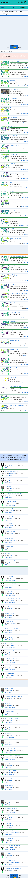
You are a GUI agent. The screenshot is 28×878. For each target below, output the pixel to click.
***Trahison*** (10, 479)
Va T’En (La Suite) (14, 275)
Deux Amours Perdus (15, 396)
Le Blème (9, 621)
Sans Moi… (13, 163)
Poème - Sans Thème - (10, 505)
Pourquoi (9, 785)
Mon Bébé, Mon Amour (12, 718)
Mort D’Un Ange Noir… (16, 136)
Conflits (9, 516)
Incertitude (9, 591)
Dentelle (9, 546)
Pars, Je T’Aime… (14, 145)
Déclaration (9, 538)
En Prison (12, 201)
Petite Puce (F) (24, 364)
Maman (8, 703)
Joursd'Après (19, 46)
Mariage (12, 71)
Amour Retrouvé (14, 321)
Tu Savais (9, 831)
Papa (8, 763)
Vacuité (12, 182)
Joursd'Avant (7, 46)
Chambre (9, 508)
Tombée (8, 823)
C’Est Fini (12, 331)
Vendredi (9, 838)
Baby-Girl (25, 243)
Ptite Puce (25, 216)
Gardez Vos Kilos (11, 576)
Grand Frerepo (10, 584)
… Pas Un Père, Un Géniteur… (14, 464)
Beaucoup (12, 80)
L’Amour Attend (14, 61)
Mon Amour (9, 711)
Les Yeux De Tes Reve (15, 238)
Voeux (8, 853)
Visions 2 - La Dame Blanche (13, 845)
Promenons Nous (11, 801)
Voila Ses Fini (10, 860)
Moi (27, 308)
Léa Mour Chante (11, 651)
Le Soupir (9, 643)
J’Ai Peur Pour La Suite (12, 598)
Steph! (26, 271)
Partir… (12, 108)
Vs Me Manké (24, 206)
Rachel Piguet (24, 197)
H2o (11, 358)
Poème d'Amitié (8, 535)
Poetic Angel (25, 392)
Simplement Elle (11, 808)
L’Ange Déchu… (14, 173)
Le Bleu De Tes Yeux (11, 628)
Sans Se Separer (14, 340)
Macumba (9, 688)
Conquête (9, 523)
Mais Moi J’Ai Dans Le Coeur (13, 696)
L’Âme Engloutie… (15, 117)
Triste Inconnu (12, 473)
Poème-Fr (5, 2)
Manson (26, 76)
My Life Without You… (16, 386)
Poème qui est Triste (10, 647)
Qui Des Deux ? (14, 89)
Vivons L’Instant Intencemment (18, 293)
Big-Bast (26, 290)
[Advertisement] (14, 30)
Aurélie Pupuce (12, 466)
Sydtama (26, 67)
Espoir (8, 553)
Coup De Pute (10, 531)
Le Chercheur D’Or (15, 312)
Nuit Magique (10, 748)
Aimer (11, 219)
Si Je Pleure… (13, 98)
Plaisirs (8, 778)
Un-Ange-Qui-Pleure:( (23, 86)
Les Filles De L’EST (11, 658)
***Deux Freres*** (11, 471)
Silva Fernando (24, 318)
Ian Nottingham (12, 750)
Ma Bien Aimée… (10, 673)
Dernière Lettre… (15, 126)
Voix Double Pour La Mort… (13, 868)
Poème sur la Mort (9, 737)
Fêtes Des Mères (11, 561)
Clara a (26, 327)
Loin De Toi (13, 377)
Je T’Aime (9, 606)
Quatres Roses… (14, 154)
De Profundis (25, 123)
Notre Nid (9, 741)
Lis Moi (8, 666)
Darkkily (11, 638)
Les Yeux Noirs (24, 104)
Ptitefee (26, 188)
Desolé (12, 229)
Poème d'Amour (8, 468)
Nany (10, 503)
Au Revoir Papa (10, 501)
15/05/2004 (13, 46)
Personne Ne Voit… (11, 770)
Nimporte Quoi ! (14, 349)
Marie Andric (25, 383)
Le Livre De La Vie (11, 636)
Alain (8, 486)
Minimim (11, 825)
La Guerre (13, 210)
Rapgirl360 (25, 262)
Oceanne (11, 555)
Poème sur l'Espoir (9, 774)
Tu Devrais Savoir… (15, 368)
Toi (7, 816)
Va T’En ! (12, 266)
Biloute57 (25, 355)
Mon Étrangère (10, 726)
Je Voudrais (9, 613)
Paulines (26, 234)
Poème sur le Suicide (10, 602)
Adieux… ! (12, 191)
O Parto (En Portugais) (12, 756)
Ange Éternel (12, 623)
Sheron (26, 95)
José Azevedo (12, 578)
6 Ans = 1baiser (14, 303)
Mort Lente (9, 733)
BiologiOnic (13, 284)
